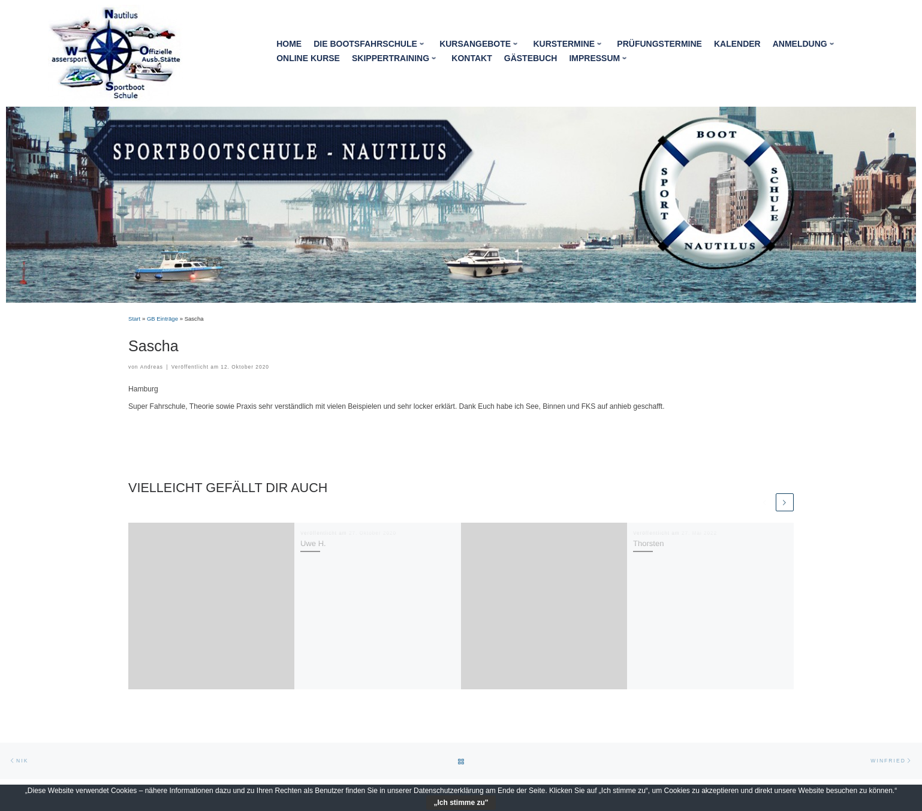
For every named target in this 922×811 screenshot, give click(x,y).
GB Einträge (162, 318)
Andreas (151, 367)
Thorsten (648, 543)
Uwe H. (313, 543)
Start (134, 318)
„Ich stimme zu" (460, 802)
